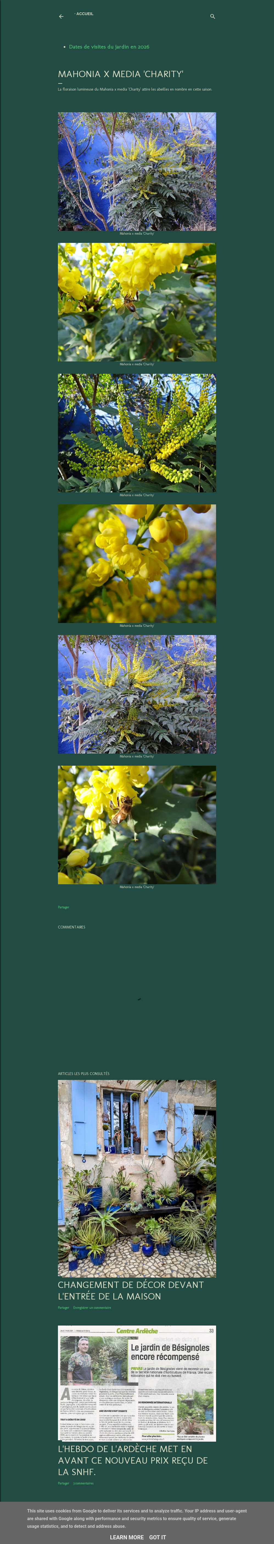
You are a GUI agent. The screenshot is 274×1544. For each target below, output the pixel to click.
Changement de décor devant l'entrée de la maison (131, 1290)
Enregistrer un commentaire (92, 1308)
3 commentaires (83, 1483)
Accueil (84, 14)
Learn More (127, 1537)
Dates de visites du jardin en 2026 (109, 46)
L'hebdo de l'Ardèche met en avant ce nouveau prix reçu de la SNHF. (133, 1460)
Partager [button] (63, 907)
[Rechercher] (212, 15)
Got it (157, 1537)
